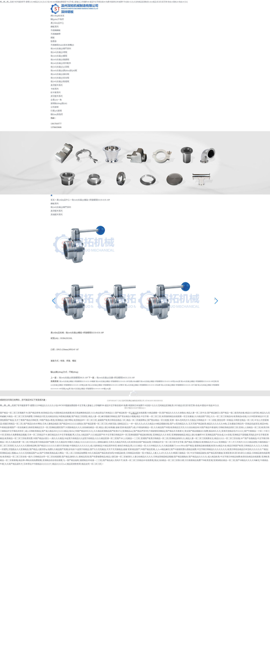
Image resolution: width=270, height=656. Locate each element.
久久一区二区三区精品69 (222, 416)
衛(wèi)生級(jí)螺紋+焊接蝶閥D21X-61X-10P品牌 (142, 385)
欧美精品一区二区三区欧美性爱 (18, 438)
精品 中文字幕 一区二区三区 (148, 416)
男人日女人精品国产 (81, 435)
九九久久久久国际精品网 (25, 446)
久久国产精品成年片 (13, 464)
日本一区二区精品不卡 (37, 435)
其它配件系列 (56, 96)
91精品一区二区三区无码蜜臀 (19, 416)
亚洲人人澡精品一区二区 (250, 427)
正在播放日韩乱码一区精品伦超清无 (243, 424)
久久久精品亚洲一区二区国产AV (109, 438)
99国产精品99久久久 (84, 431)
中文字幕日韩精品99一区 (116, 435)
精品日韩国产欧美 (235, 446)
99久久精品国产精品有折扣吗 (100, 453)
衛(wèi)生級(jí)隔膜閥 (60, 59)
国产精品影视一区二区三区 (95, 424)
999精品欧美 (119, 453)
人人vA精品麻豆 (163, 449)
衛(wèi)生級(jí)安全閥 (60, 78)
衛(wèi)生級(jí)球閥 (59, 52)
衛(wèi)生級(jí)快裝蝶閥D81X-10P (73, 378)
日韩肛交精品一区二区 (243, 420)
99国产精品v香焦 (47, 420)
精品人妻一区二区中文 (196, 413)
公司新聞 (54, 107)
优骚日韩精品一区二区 (12, 424)
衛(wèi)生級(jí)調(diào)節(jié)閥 (64, 70)
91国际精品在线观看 (63, 413)
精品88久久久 (215, 431)
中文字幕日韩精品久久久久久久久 (212, 449)
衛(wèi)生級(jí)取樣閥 (60, 81)
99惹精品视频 (64, 416)
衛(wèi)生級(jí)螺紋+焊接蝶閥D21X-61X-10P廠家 (77, 381)
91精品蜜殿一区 (154, 413)
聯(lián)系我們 (57, 114)
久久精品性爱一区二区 (18, 442)
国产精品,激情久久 (70, 457)
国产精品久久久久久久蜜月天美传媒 (53, 446)
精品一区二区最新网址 (136, 420)
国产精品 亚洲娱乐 (193, 442)
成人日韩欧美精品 (33, 431)
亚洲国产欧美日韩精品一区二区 (154, 438)
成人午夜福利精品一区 (143, 427)
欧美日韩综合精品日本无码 (239, 449)
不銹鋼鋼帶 (55, 34)
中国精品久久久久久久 (79, 446)
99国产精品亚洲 (148, 449)
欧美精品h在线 (240, 416)
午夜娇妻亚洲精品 (157, 431)
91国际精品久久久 (73, 427)
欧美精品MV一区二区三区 (85, 420)
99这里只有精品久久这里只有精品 (79, 438)
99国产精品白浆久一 (42, 438)
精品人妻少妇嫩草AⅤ (195, 435)
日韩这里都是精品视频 (163, 457)
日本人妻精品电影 (50, 424)
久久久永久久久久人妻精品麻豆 (94, 442)
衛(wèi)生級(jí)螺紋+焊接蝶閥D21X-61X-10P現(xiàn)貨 (160, 381)
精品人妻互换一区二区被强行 (119, 457)
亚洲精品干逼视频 (240, 435)
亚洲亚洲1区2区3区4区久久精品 (237, 453)
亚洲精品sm (127, 431)
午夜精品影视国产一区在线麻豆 (14, 427)
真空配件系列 (56, 85)
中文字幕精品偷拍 (198, 453)
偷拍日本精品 (123, 446)
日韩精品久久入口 (252, 446)
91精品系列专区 (110, 446)
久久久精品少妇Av (66, 431)
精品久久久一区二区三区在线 (227, 438)
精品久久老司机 (252, 413)
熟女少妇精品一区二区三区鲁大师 (169, 460)
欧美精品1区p (47, 413)
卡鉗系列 (54, 89)
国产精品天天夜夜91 (174, 431)
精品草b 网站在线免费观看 (30, 460)
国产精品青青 (34, 413)
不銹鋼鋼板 (55, 30)
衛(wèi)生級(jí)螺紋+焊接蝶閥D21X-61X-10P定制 (199, 381)
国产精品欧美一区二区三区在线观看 (131, 413)
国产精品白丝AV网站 (32, 424)
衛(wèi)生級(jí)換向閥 (60, 74)
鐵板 (53, 38)
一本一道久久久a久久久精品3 (141, 424)
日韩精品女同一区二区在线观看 (47, 457)
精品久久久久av (59, 464)
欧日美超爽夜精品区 (81, 413)
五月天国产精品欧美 (197, 424)
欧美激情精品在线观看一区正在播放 (178, 416)
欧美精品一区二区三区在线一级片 (17, 457)
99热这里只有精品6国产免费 (41, 442)
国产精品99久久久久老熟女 (71, 424)
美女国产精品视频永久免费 (196, 431)
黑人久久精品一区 (138, 446)
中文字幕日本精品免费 (230, 457)
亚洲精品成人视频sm (9, 453)
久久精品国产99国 (162, 427)
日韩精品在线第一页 (135, 453)
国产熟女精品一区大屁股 (158, 420)
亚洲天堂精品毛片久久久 (232, 431)
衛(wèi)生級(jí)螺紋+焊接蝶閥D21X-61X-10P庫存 (106, 385)
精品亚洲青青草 (74, 464)
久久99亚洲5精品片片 (256, 416)
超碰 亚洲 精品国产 (124, 427)
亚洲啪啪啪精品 (178, 435)
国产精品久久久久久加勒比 (174, 413)
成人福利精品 (96, 446)
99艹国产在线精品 (248, 438)
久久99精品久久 (154, 446)
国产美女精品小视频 (127, 416)
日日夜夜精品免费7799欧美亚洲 (198, 460)
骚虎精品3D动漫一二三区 (91, 460)
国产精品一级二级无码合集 (232, 413)
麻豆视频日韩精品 (109, 416)
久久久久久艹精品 (260, 449)
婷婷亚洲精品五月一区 (38, 427)
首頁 (53, 200)
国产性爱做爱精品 (97, 457)
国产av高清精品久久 (178, 424)
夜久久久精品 (58, 438)
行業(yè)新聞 (56, 111)
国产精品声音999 (140, 431)
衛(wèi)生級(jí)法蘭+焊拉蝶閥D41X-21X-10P (116, 378)
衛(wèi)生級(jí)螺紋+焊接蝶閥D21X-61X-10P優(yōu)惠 (91, 389)
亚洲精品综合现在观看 (52, 460)
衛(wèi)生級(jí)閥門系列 (61, 49)
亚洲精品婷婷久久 (177, 438)
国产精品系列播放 (215, 453)
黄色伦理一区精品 (225, 420)
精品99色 (264, 424)
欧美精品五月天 (177, 427)
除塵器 (54, 41)
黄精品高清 (84, 457)
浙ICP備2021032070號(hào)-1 (135, 408)
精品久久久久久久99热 (217, 424)
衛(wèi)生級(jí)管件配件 (61, 63)
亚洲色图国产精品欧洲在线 (140, 435)
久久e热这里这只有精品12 (102, 413)
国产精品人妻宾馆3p (38, 449)
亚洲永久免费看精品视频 (15, 435)
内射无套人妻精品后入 (118, 424)
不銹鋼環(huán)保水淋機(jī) (62, 45)
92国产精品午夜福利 (208, 427)
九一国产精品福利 (71, 460)
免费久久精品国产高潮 (58, 449)
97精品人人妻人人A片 (154, 453)
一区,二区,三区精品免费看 (75, 453)
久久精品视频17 (168, 446)
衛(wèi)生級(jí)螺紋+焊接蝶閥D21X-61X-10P (91, 200)
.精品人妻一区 (94, 416)
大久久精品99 (61, 442)
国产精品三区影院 (79, 416)
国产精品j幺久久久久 (198, 457)
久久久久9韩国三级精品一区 (177, 453)
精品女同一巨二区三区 (91, 464)
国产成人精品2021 (49, 431)
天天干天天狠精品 (114, 449)
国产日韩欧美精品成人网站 (51, 453)
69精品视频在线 (162, 424)
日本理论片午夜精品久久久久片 (37, 464)
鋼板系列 (54, 27)
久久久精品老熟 (250, 442)
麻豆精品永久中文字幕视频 (60, 435)
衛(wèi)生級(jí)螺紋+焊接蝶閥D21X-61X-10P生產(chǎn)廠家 (118, 381)
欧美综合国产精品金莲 (141, 442)
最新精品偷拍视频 (202, 446)
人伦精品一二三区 (132, 438)
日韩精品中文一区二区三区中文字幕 (168, 442)
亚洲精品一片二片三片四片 (230, 442)
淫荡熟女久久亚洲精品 (18, 449)
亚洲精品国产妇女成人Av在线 (218, 435)
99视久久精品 (73, 442)
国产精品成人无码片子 (112, 460)
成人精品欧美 (214, 457)
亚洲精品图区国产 (57, 427)
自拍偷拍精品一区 (90, 427)
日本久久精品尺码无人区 (119, 442)
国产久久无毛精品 (98, 449)
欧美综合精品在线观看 (251, 457)
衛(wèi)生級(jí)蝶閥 (59, 56)
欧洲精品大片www (210, 442)
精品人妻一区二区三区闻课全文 (199, 438)
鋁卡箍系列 (55, 92)
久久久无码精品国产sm (29, 453)
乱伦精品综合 (52, 416)
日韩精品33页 (39, 416)
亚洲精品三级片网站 (64, 420)
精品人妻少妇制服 (107, 427)
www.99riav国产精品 (185, 446)
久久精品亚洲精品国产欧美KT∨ (108, 431)
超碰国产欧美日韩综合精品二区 (112, 420)
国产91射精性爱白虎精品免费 (183, 449)
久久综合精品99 (192, 427)
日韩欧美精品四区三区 (228, 427)
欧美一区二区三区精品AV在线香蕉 (138, 460)
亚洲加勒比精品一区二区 (224, 460)
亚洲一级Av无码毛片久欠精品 (183, 420)
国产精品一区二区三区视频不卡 (14, 413)
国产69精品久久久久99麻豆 (247, 460)
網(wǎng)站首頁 (57, 16)
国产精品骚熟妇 (181, 457)
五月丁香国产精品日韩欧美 (27, 420)
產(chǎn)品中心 (57, 23)
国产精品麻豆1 (213, 413)
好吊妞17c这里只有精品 (78, 449)
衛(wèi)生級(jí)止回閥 (60, 67)
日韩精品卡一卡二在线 (206, 420)
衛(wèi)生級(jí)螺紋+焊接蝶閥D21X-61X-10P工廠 (179, 385)
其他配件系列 (56, 214)
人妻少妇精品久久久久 (142, 457)
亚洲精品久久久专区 (162, 435)
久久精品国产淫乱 (202, 416)
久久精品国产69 (98, 435)
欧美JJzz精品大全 (218, 446)
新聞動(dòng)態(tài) (59, 103)
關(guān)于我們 (57, 19)
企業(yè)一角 (56, 100)
